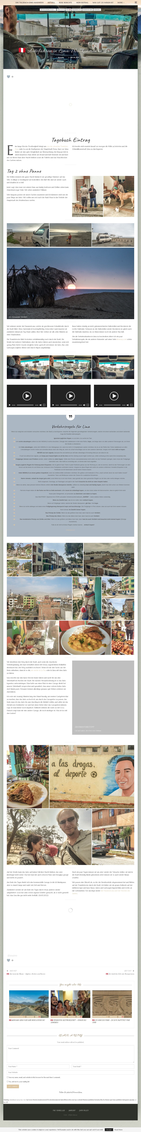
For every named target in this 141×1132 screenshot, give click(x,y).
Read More (119, 1129)
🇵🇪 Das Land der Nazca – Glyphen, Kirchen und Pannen (26, 974)
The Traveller (59, 1110)
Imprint (71, 1110)
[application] (27, 396)
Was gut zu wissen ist (103, 3)
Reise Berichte (65, 3)
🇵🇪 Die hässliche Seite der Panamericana (120, 974)
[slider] (25, 405)
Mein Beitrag (82, 3)
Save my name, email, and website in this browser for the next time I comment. (34, 1077)
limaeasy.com (122, 339)
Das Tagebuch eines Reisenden (29, 3)
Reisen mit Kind (87, 9)
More (120, 3)
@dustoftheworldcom (74, 1092)
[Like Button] (8, 76)
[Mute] (41, 405)
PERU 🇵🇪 (68, 9)
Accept (108, 1130)
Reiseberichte (76, 9)
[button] (27, 396)
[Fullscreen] (44, 405)
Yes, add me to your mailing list (18, 1082)
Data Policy (84, 1110)
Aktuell (51, 3)
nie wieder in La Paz (38, 670)
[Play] (10, 405)
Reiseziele (97, 9)
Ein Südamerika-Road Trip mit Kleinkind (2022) (48, 9)
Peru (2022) (60, 9)
